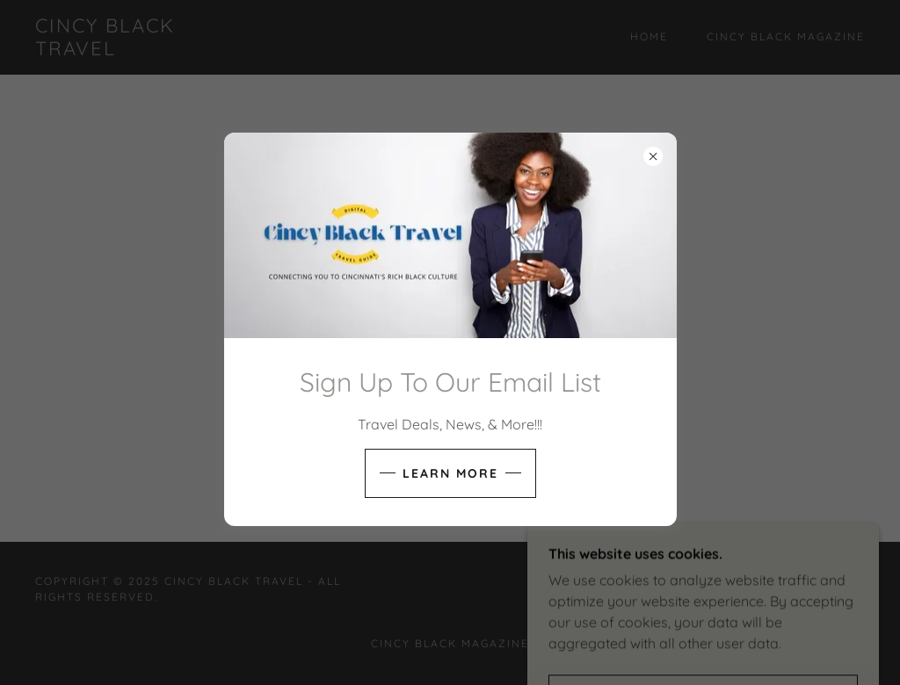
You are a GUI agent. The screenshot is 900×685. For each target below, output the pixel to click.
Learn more (450, 473)
